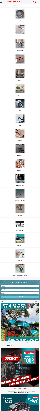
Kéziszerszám (6, 5)
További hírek (36, 301)
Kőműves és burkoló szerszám (14, 5)
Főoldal (2, 5)
